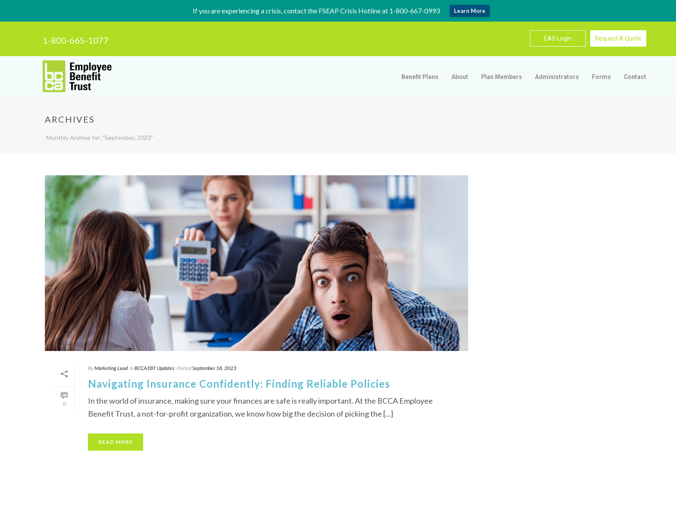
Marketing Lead (111, 368)
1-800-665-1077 (76, 40)
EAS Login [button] (558, 38)
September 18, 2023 (214, 368)
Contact (635, 76)
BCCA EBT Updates (155, 368)
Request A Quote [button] (618, 38)
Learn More (469, 10)
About (459, 76)
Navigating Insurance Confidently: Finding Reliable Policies (239, 383)
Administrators (557, 76)
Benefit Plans (419, 76)
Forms (601, 76)
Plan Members (501, 76)
